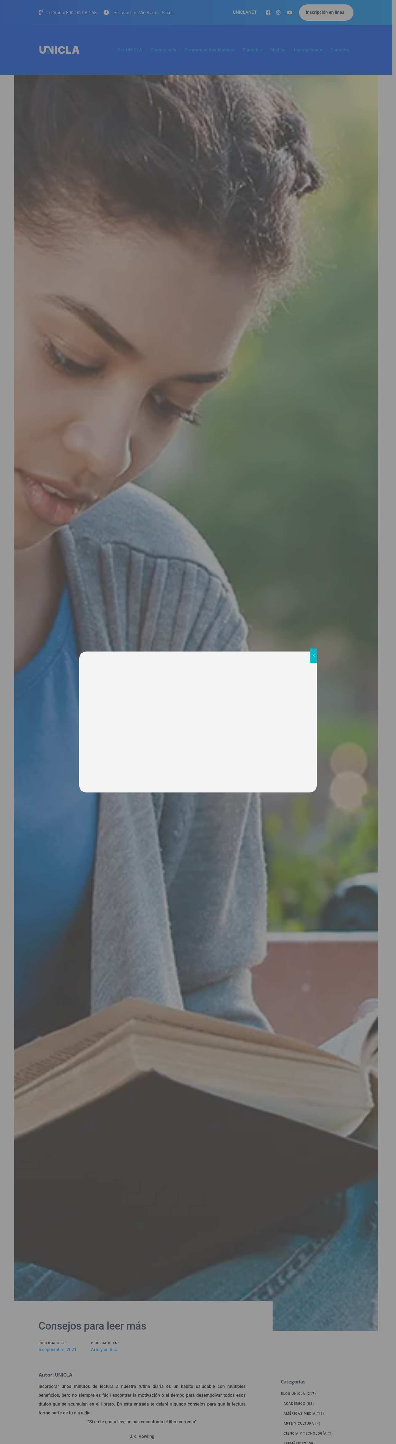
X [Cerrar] (314, 656)
